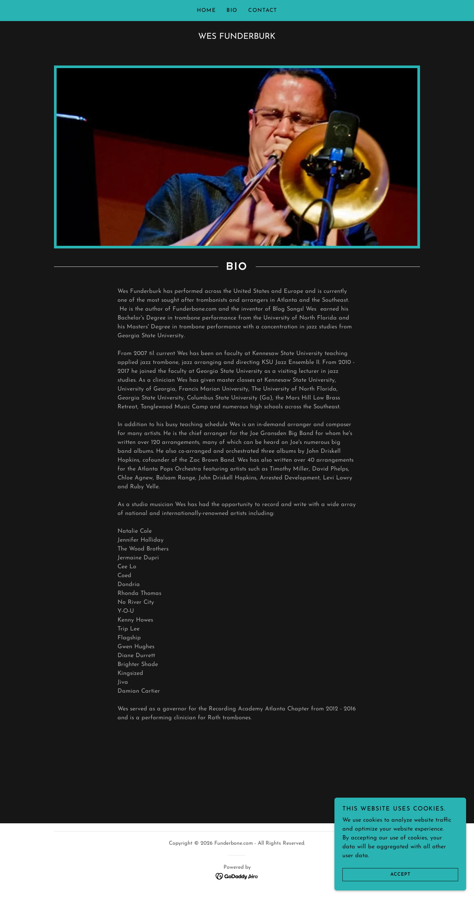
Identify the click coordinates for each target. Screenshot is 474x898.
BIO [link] (232, 10)
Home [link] (206, 10)
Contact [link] (262, 10)
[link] (237, 876)
